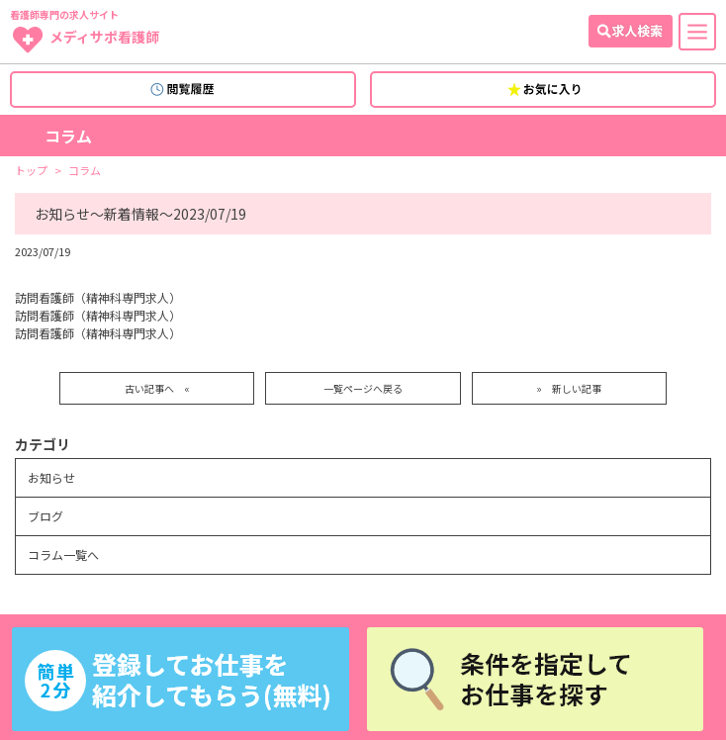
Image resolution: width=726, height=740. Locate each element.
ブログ (45, 516)
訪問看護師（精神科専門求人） (98, 297)
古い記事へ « (157, 388)
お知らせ (51, 477)
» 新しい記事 (568, 388)
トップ (31, 170)
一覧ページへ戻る (363, 388)
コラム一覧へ (63, 554)
